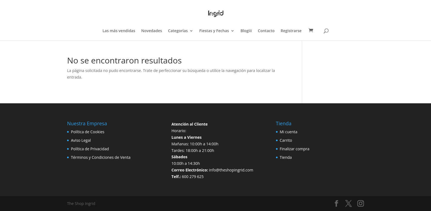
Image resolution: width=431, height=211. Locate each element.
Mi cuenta (288, 131)
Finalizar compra (295, 148)
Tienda (286, 157)
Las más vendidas (119, 31)
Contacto (266, 31)
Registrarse (291, 31)
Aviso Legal (81, 140)
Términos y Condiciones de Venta (101, 157)
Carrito (286, 140)
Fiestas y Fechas (214, 31)
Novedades (151, 31)
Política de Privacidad (90, 148)
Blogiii (246, 31)
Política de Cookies (87, 131)
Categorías (178, 31)
